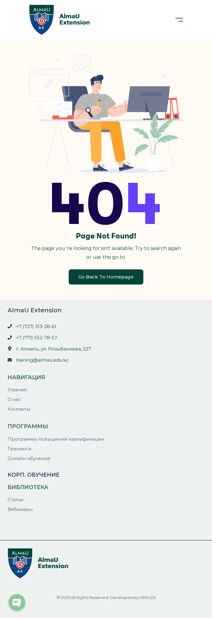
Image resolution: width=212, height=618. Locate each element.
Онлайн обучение (29, 458)
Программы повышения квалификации (56, 439)
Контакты (19, 409)
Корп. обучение (34, 475)
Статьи (15, 499)
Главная (17, 390)
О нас (14, 399)
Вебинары (20, 509)
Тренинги (19, 449)
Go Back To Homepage (106, 277)
